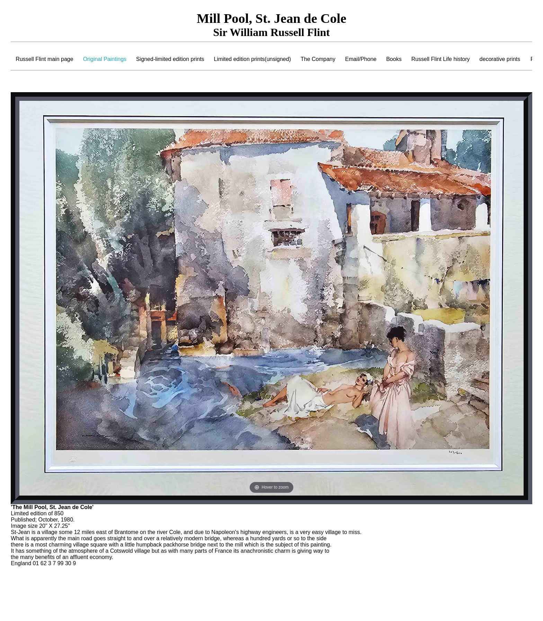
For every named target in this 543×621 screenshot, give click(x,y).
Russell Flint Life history (440, 59)
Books (393, 59)
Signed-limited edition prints (170, 59)
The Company (318, 59)
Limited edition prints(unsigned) (252, 59)
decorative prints (500, 59)
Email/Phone (360, 59)
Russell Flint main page (44, 59)
